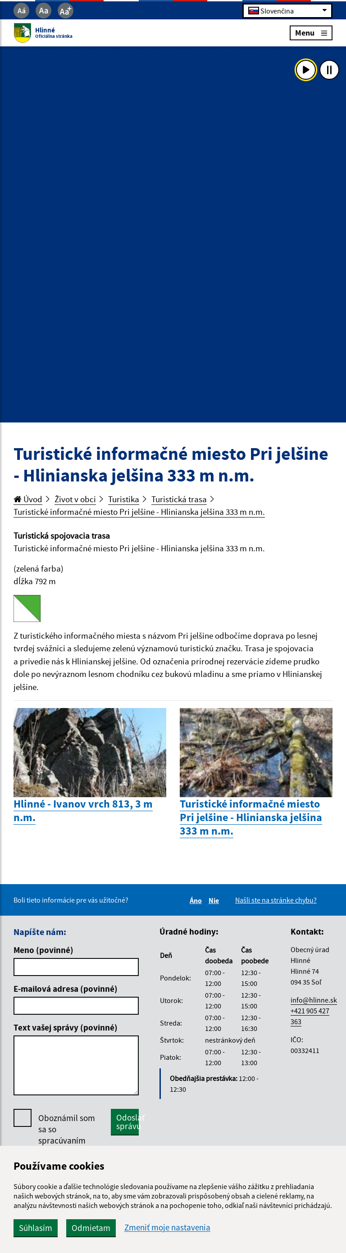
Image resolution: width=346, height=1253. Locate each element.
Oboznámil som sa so (66, 1140)
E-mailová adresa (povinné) (66, 988)
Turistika (123, 499)
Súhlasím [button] (35, 1227)
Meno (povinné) (43, 949)
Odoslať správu (127, 1121)
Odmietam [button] (91, 1227)
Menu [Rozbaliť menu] (311, 32)
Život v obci (75, 499)
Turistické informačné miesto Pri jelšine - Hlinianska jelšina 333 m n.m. (139, 511)
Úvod (28, 499)
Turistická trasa (179, 499)
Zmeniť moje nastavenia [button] (167, 1227)
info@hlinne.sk (314, 999)
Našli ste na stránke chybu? (276, 899)
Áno (197, 900)
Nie (215, 900)
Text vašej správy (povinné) (66, 1027)
